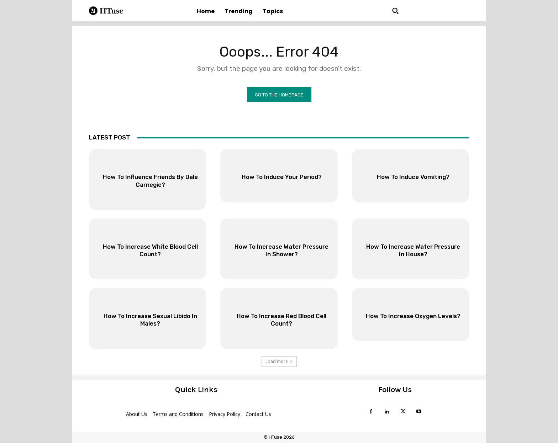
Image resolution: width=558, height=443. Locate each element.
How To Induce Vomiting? (413, 177)
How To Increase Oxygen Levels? (413, 320)
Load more (279, 361)
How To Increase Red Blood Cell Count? (281, 320)
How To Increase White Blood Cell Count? (150, 250)
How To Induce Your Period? (281, 177)
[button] (395, 10)
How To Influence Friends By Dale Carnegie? (150, 181)
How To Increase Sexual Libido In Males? (150, 320)
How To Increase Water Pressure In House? (413, 250)
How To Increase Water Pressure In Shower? (282, 250)
